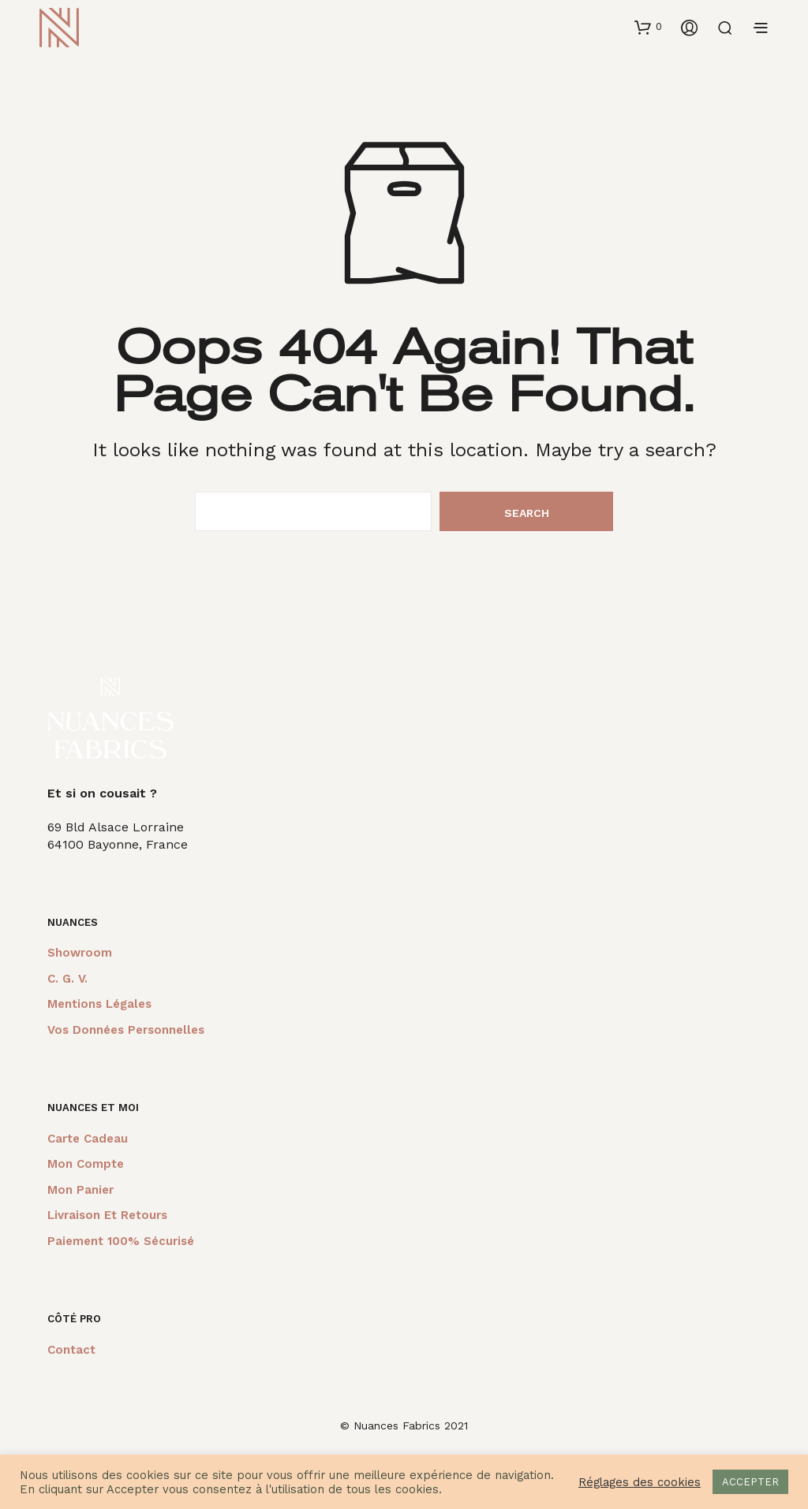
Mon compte (85, 1164)
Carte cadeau (87, 1139)
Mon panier (80, 1190)
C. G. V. (67, 979)
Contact (71, 1350)
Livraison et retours (107, 1215)
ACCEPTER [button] (750, 1482)
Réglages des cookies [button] (639, 1482)
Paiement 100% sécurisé (120, 1241)
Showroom (79, 953)
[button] (648, 27)
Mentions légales (99, 1004)
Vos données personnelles (125, 1030)
